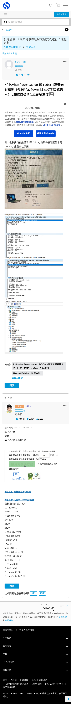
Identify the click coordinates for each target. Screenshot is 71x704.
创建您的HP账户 (12, 47)
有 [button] (33, 593)
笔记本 (9, 30)
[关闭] (65, 104)
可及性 (25, 680)
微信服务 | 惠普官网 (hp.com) (18, 492)
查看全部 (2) (17, 378)
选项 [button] (66, 30)
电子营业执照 (9, 687)
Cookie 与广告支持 (51, 125)
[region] (35, 120)
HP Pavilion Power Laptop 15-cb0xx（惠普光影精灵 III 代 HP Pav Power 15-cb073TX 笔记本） (38, 366)
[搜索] (35, 22)
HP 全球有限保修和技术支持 (15, 683)
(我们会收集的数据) (25, 122)
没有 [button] (42, 593)
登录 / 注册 (61, 14)
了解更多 (31, 47)
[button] (64, 61)
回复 (11, 385)
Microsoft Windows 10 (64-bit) (27, 373)
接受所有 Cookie (45, 133)
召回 (5, 680)
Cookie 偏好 (37, 683)
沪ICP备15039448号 (54, 683)
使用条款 (63, 617)
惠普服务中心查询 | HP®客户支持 (19, 500)
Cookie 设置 (23, 133)
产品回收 (14, 680)
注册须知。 (10, 620)
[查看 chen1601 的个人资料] (20, 62)
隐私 (34, 680)
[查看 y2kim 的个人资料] (29, 406)
